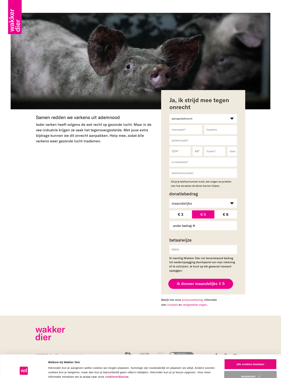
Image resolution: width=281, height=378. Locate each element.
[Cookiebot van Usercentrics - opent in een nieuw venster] (24, 371)
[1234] (180, 151)
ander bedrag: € (184, 225)
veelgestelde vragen (195, 304)
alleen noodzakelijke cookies (250, 368)
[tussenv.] (220, 129)
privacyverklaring (192, 299)
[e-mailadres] (203, 162)
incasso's (172, 304)
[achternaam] (203, 140)
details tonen (56, 366)
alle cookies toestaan (250, 344)
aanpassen (250, 356)
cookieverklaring (116, 356)
